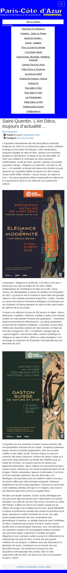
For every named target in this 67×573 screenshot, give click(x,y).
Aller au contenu (33, 22)
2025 (37, 135)
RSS (4, 132)
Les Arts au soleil (25, 138)
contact (41, 567)
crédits (48, 567)
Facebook (12, 132)
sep (29, 135)
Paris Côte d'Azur (31, 12)
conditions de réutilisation (26, 567)
